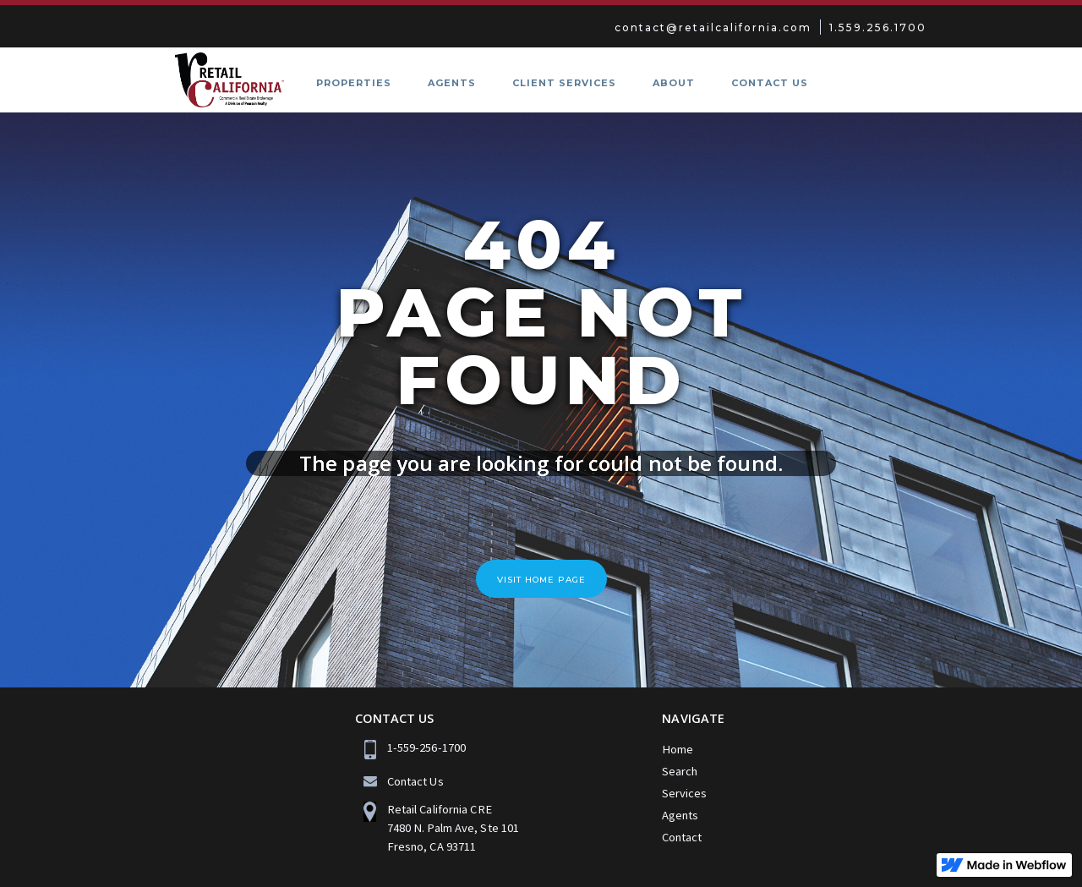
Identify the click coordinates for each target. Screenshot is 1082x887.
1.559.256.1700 (877, 27)
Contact (682, 837)
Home (677, 749)
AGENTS (452, 83)
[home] (216, 80)
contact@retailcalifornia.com (713, 27)
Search (679, 771)
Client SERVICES (564, 83)
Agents (680, 815)
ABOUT (674, 83)
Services (684, 793)
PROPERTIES (353, 83)
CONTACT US (769, 83)
